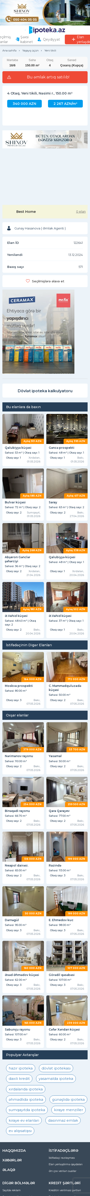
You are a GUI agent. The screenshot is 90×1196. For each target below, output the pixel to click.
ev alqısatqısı (20, 1130)
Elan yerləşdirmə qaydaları (66, 1164)
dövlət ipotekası (56, 1068)
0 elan (81, 211)
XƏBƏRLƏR (12, 1160)
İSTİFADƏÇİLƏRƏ (63, 1150)
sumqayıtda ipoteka (27, 1109)
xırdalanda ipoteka (26, 1089)
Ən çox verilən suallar (62, 1171)
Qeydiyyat (51, 39)
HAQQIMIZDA (14, 1150)
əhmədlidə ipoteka (26, 1099)
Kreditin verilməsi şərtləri (65, 1190)
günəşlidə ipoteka (68, 1099)
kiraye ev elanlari (24, 1120)
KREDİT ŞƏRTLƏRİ (64, 1183)
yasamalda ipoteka (56, 1078)
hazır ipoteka (21, 1068)
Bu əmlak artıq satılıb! (48, 77)
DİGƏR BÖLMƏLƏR (18, 1183)
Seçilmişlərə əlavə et (48, 281)
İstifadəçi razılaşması (62, 1157)
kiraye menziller (68, 1109)
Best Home (26, 211)
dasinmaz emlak (63, 1120)
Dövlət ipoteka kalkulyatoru (45, 391)
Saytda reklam (11, 1190)
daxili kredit (19, 1078)
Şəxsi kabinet (26, 39)
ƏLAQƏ (8, 1170)
